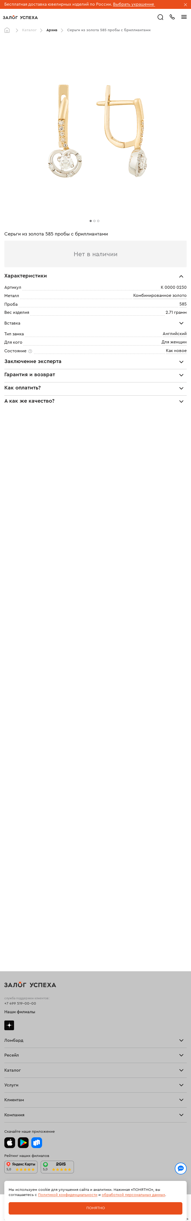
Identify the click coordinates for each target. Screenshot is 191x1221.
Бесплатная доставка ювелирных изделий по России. (58, 4)
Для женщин (174, 342)
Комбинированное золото (160, 296)
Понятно (95, 1208)
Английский (175, 334)
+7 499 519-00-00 (20, 1003)
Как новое (176, 351)
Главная (8, 30)
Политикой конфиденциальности (67, 1195)
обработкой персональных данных (133, 1195)
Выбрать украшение (134, 4)
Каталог (29, 30)
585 (183, 304)
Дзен (9, 1025)
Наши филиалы (19, 1012)
